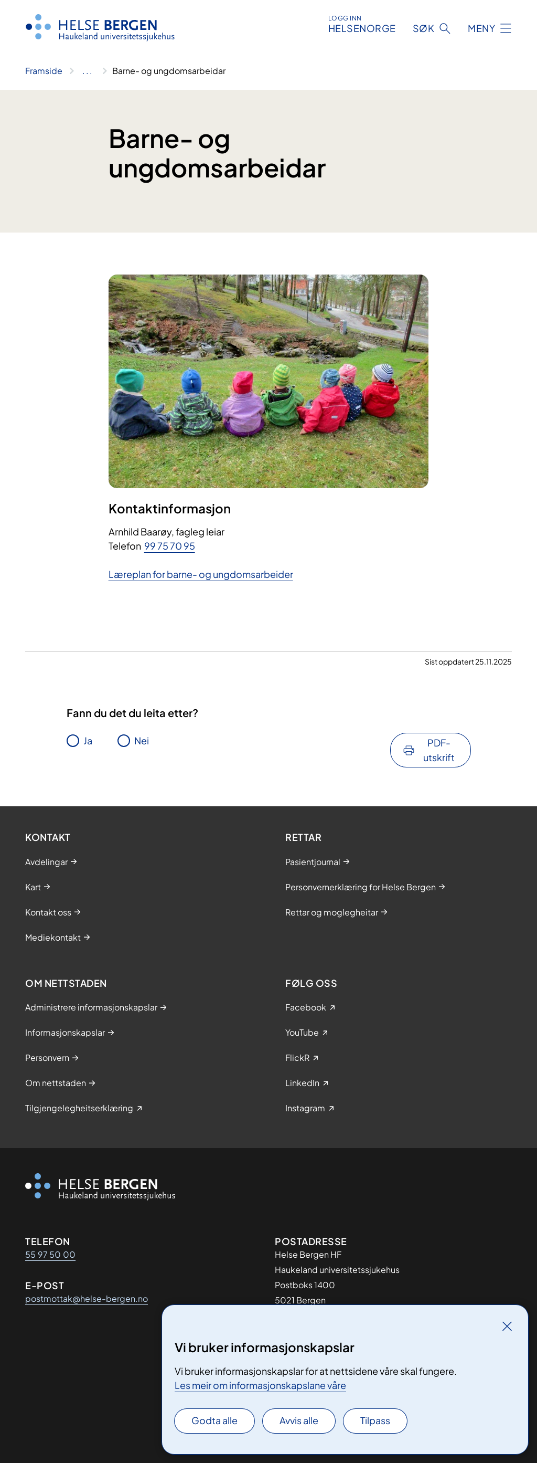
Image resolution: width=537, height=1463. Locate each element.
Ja (87, 740)
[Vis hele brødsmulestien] (87, 71)
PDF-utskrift (439, 749)
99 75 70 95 (169, 546)
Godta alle (214, 1420)
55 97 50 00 (50, 1254)
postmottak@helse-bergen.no (86, 1298)
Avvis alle (299, 1420)
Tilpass (375, 1420)
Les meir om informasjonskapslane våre (260, 1385)
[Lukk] (507, 1326)
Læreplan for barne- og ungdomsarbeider (201, 574)
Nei (141, 740)
